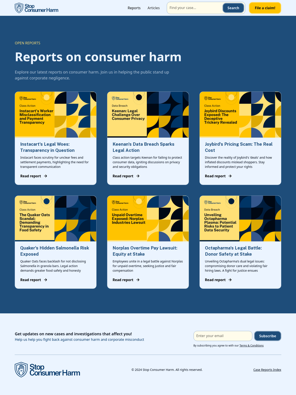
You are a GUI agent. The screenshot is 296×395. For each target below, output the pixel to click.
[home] (37, 8)
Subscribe (267, 336)
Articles (154, 7)
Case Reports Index (267, 370)
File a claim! (265, 7)
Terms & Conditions (251, 345)
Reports (134, 7)
